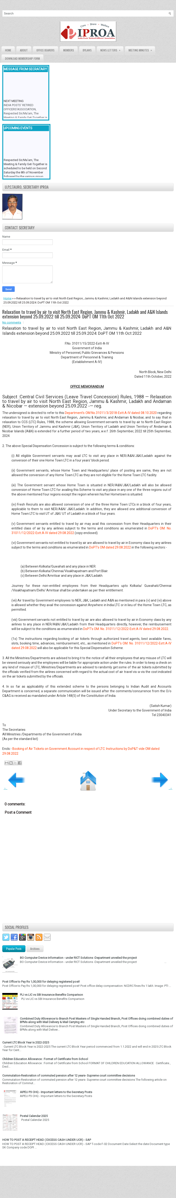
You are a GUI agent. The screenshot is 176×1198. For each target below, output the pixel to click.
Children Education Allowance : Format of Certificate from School (45, 1059)
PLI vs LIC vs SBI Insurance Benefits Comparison (51, 994)
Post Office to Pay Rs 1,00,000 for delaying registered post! (41, 981)
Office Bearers (45, 50)
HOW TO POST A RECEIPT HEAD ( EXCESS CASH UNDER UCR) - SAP (46, 1140)
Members (68, 50)
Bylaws (87, 50)
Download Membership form (22, 58)
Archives (35, 949)
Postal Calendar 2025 (34, 1116)
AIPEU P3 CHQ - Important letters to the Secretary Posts (56, 1092)
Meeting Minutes (142, 49)
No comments (11, 322)
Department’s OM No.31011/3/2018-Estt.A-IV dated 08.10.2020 (111, 413)
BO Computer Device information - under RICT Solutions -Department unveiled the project (78, 957)
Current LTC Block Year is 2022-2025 (25, 1042)
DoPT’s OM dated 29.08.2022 (110, 547)
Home (8, 50)
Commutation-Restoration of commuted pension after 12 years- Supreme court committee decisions (68, 1075)
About (24, 50)
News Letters (111, 49)
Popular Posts (14, 949)
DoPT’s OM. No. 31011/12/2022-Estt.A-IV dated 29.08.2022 (125, 629)
